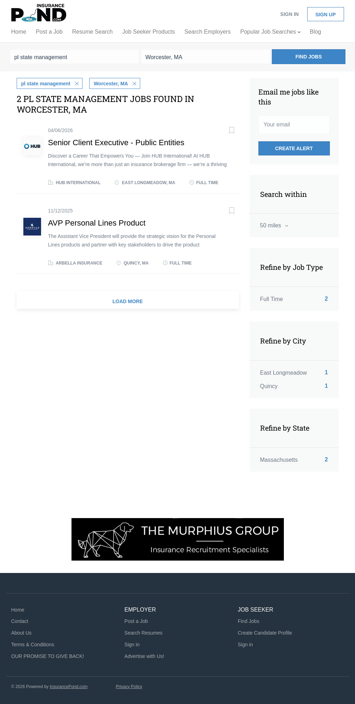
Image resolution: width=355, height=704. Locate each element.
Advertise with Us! (144, 656)
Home (17, 610)
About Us (21, 633)
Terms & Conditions (32, 644)
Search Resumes (143, 633)
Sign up (325, 14)
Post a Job (136, 621)
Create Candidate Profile (265, 633)
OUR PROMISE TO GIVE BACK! (47, 656)
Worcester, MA (111, 83)
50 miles (271, 225)
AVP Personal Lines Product (97, 222)
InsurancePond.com (68, 686)
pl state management (45, 83)
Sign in (289, 14)
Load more (128, 301)
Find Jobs (309, 56)
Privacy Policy (129, 686)
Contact (19, 621)
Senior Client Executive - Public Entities (116, 142)
